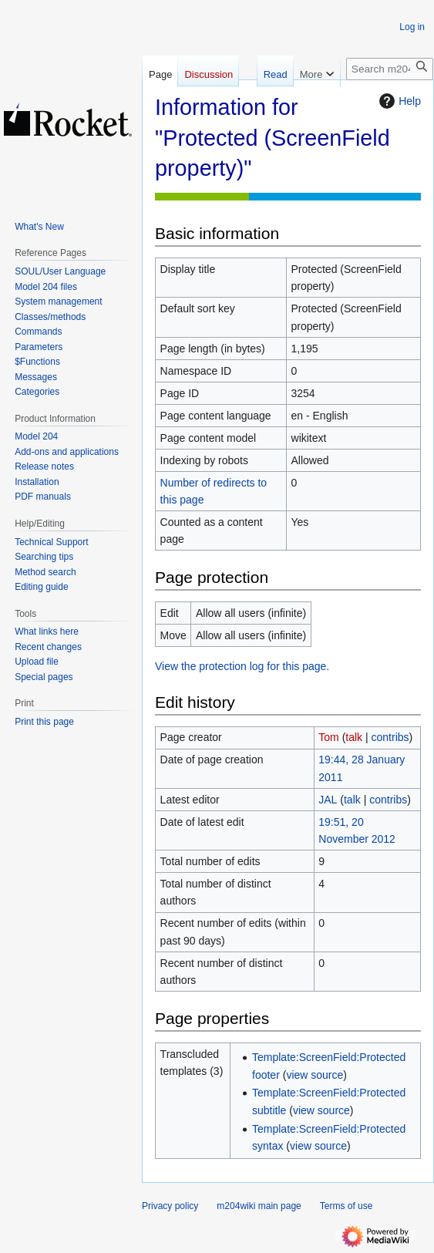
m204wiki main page (259, 1206)
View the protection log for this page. (242, 666)
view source (314, 1075)
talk (353, 737)
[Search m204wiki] (389, 69)
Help (398, 101)
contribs (390, 737)
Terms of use (346, 1206)
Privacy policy (170, 1206)
